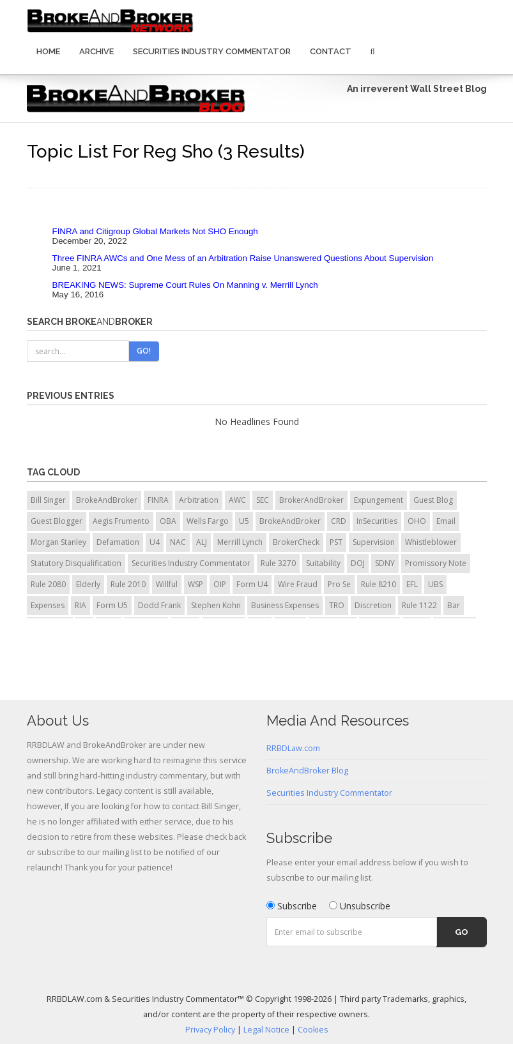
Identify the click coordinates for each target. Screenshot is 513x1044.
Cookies (313, 1029)
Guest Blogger (56, 521)
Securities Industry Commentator (212, 51)
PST (336, 542)
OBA (168, 521)
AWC (237, 500)
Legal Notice (266, 1029)
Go (461, 932)
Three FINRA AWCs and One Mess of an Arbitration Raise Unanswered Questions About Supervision (243, 258)
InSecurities (376, 521)
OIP (219, 584)
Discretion (373, 605)
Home (48, 51)
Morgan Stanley (58, 542)
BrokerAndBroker (311, 500)
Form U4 (252, 584)
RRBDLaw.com (293, 748)
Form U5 (112, 605)
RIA (80, 605)
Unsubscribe (359, 906)
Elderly (88, 584)
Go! (144, 351)
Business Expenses (285, 605)
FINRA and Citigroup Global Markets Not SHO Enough (155, 231)
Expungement (378, 500)
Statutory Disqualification (76, 563)
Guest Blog (433, 500)
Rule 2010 (128, 584)
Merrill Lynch (240, 542)
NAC (178, 542)
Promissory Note (435, 563)
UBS (435, 584)
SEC (262, 500)
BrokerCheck (296, 542)
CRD (338, 521)
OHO (417, 521)
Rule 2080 (48, 584)
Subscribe (291, 906)
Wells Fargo (208, 521)
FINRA (158, 500)
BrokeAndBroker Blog (307, 770)
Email (446, 521)
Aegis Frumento (121, 521)
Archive (96, 51)
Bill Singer (48, 500)
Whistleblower (431, 542)
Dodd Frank (159, 605)
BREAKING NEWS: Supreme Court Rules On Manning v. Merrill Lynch (185, 285)
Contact (330, 51)
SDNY (385, 563)
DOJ (358, 563)
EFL (412, 584)
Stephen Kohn (216, 605)
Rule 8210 (378, 584)
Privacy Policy (210, 1029)
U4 (154, 542)
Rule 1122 (419, 605)
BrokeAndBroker (106, 500)
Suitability (323, 563)
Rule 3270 (278, 563)
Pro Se (339, 584)
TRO (336, 605)
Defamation (117, 542)
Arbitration (198, 500)
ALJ (201, 542)
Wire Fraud (298, 584)
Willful (167, 584)
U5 (244, 521)
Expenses (48, 605)
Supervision (374, 542)
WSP (195, 584)
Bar (453, 605)
